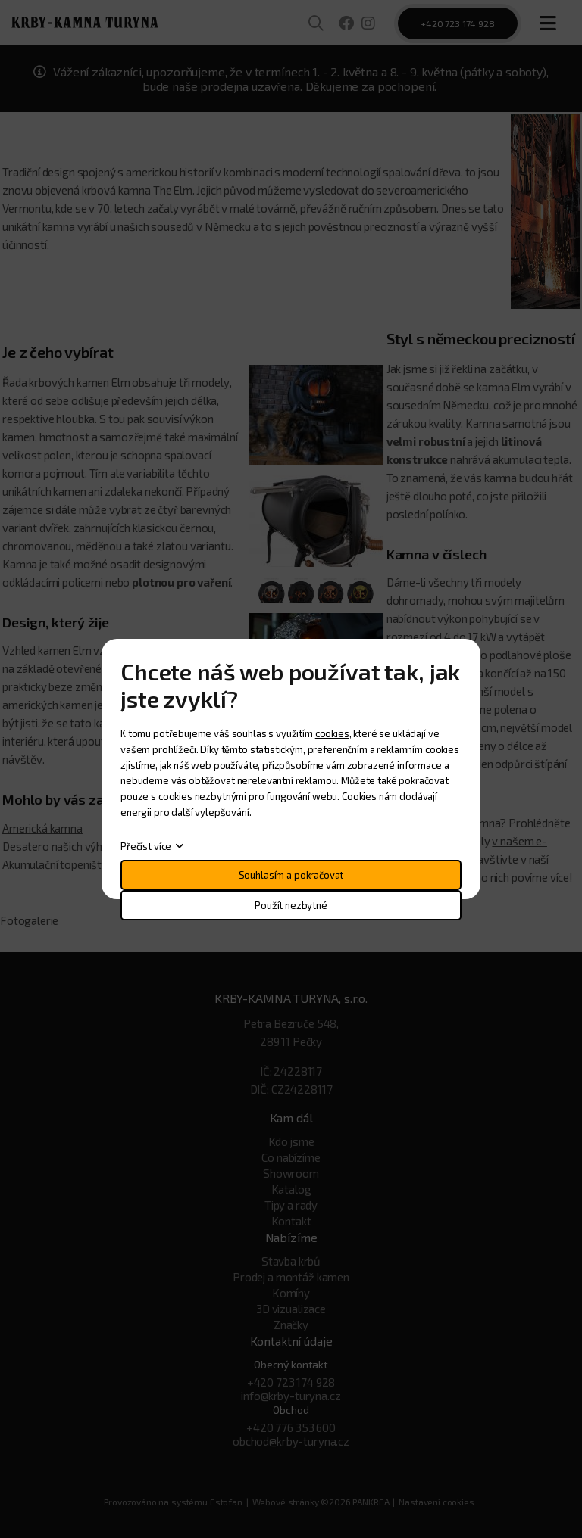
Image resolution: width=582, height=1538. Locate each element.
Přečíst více (145, 846)
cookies (332, 733)
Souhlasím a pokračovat (291, 875)
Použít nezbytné (291, 905)
